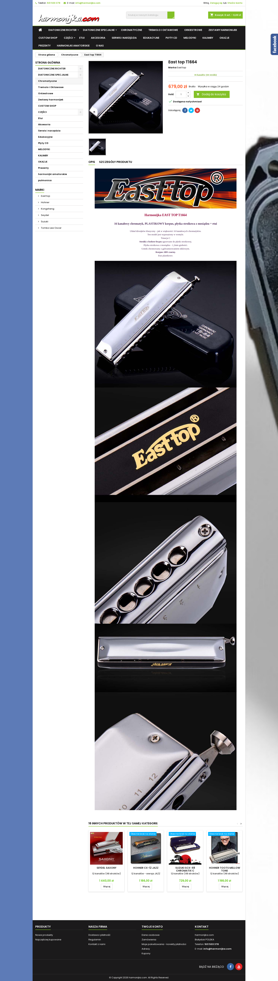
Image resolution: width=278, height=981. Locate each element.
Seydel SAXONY (106, 868)
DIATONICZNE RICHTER (62, 30)
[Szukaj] (150, 15)
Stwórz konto (234, 2)
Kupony (146, 953)
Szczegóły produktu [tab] (115, 162)
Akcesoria (98, 38)
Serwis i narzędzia (124, 38)
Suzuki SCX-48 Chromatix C (185, 869)
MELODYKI (190, 38)
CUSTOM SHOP (47, 38)
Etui (82, 38)
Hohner (44, 202)
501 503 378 (53, 2)
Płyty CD (171, 38)
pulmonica (45, 180)
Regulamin (94, 939)
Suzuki (44, 221)
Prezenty (44, 45)
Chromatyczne (131, 30)
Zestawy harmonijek (222, 30)
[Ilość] (181, 94)
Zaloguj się (216, 2)
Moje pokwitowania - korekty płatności (164, 944)
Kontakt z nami (96, 944)
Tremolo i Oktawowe (163, 30)
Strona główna (47, 63)
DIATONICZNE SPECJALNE (99, 30)
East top (45, 196)
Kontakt (201, 927)
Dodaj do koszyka (211, 94)
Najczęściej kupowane (48, 939)
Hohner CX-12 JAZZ (146, 868)
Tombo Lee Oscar (51, 228)
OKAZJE (224, 38)
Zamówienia (149, 939)
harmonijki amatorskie (73, 45)
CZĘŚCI (68, 38)
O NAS (100, 45)
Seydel (44, 215)
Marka (172, 67)
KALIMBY (207, 38)
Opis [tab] (91, 162)
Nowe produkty (44, 935)
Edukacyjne (151, 38)
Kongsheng (47, 208)
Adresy (146, 948)
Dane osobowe (151, 935)
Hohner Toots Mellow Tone (224, 869)
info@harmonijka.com (87, 2)
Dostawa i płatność (99, 935)
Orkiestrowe (193, 30)
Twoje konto (152, 927)
